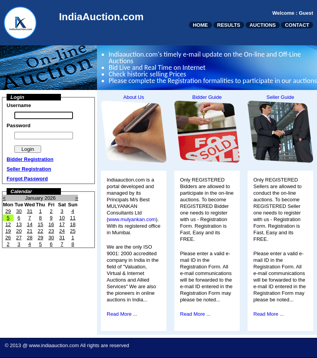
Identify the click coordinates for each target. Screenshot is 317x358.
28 (29, 237)
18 (72, 224)
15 (40, 224)
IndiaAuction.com (101, 16)
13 (18, 224)
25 (72, 231)
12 (8, 224)
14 (29, 224)
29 (8, 211)
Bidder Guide (207, 97)
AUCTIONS (262, 25)
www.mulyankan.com (132, 219)
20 (18, 231)
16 (51, 224)
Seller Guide (280, 97)
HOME (200, 25)
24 (61, 231)
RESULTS (229, 25)
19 (8, 231)
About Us (133, 97)
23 (51, 231)
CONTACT (297, 25)
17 (61, 224)
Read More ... (122, 314)
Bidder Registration (30, 159)
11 (72, 218)
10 (61, 218)
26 (8, 237)
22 (40, 231)
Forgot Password (27, 179)
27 (18, 237)
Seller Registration (29, 169)
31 (29, 211)
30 (18, 211)
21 (29, 231)
